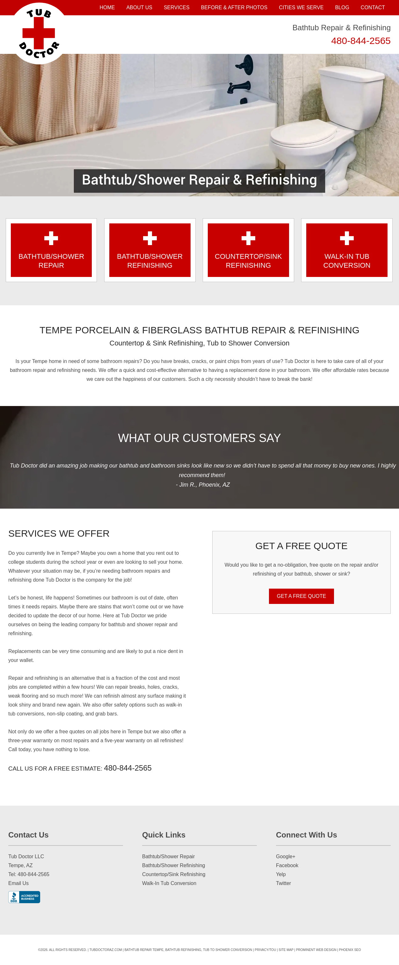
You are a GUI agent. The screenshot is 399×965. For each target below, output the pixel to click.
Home (107, 7)
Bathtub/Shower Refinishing (173, 865)
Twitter (283, 883)
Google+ (285, 856)
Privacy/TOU (265, 950)
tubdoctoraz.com (105, 950)
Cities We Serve (301, 7)
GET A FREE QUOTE (301, 596)
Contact (373, 7)
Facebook (287, 865)
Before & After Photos (234, 7)
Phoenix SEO (350, 950)
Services (177, 7)
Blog (342, 7)
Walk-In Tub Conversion (169, 883)
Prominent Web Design (316, 950)
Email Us (18, 883)
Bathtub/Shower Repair (168, 856)
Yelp (281, 874)
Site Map (286, 950)
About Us (139, 7)
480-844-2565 (361, 40)
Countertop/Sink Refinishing (173, 874)
